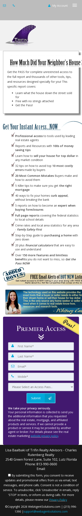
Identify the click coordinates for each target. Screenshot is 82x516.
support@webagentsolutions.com (45, 511)
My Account (58, 6)
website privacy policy (44, 436)
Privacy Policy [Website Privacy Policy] (58, 500)
